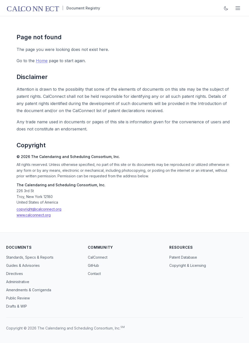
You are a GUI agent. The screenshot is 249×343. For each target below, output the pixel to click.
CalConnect (97, 257)
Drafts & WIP (16, 306)
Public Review (18, 298)
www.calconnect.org (34, 215)
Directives (14, 273)
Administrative (17, 282)
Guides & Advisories (23, 265)
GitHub (93, 265)
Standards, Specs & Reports (29, 257)
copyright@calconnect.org (39, 209)
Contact (94, 273)
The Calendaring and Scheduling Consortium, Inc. (78, 328)
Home (42, 60)
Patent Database (183, 257)
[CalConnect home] (32, 8)
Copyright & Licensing (187, 265)
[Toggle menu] (238, 8)
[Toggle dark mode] (226, 8)
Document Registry (83, 8)
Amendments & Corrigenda (28, 290)
